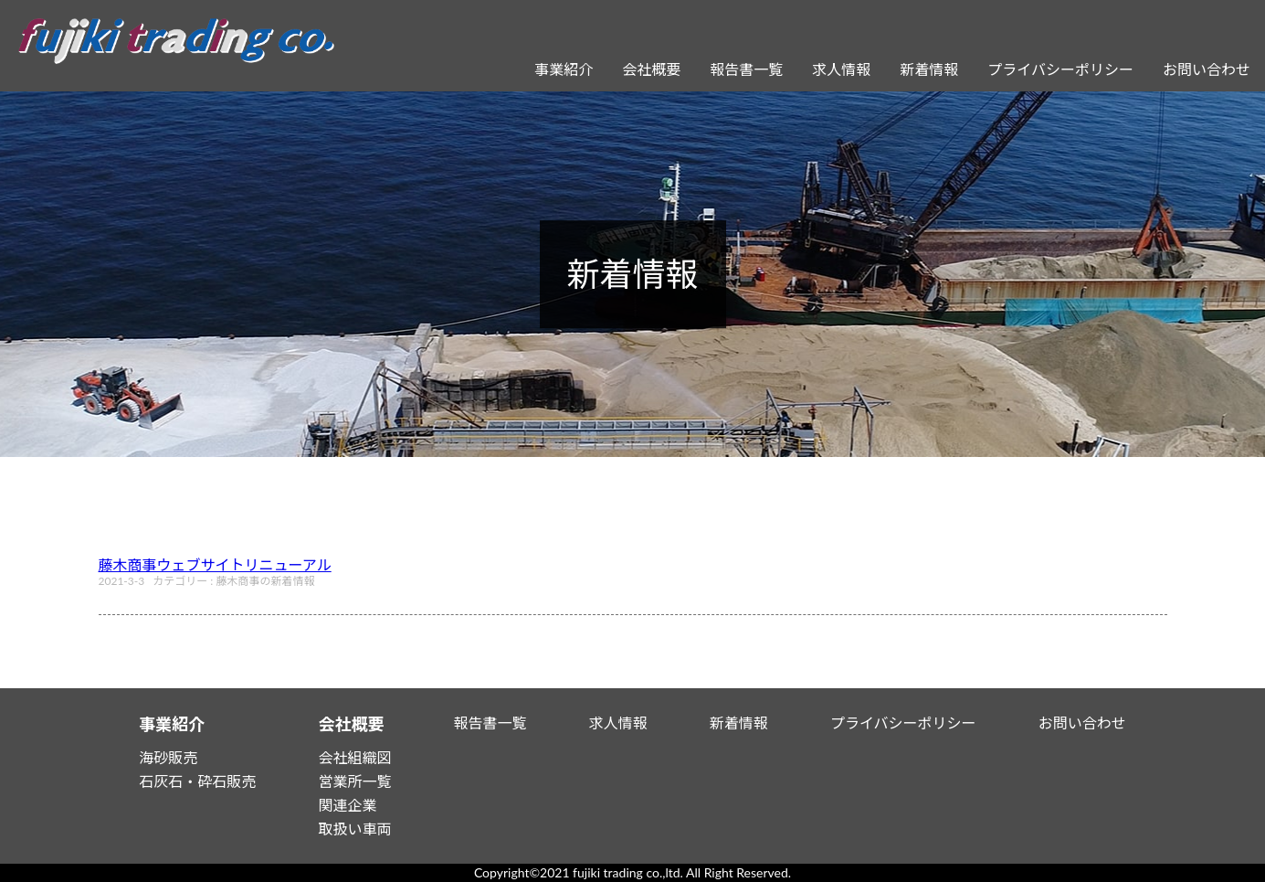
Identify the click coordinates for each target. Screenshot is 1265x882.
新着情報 (929, 69)
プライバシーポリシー (1060, 69)
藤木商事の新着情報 (265, 581)
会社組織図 (354, 757)
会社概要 (651, 69)
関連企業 (347, 804)
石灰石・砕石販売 (197, 781)
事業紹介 (563, 69)
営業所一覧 (354, 781)
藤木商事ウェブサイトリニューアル (215, 564)
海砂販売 (168, 757)
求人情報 (841, 69)
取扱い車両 (354, 828)
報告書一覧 (746, 69)
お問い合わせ (1206, 69)
